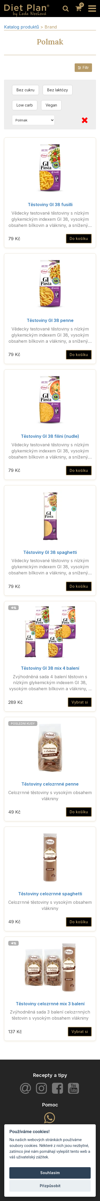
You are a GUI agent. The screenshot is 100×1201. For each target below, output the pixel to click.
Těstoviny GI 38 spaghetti (50, 552)
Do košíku (79, 238)
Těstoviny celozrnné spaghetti (50, 893)
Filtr (83, 67)
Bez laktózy (57, 90)
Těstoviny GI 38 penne (50, 320)
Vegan (51, 105)
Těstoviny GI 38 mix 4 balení (50, 668)
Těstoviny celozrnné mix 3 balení (50, 1003)
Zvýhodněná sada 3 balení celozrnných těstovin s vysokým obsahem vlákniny (50, 1015)
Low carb (25, 105)
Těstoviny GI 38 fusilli (50, 204)
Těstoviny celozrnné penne (50, 784)
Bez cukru (25, 90)
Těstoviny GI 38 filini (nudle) (50, 436)
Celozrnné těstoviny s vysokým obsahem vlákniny (50, 795)
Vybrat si (79, 702)
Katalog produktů (21, 27)
